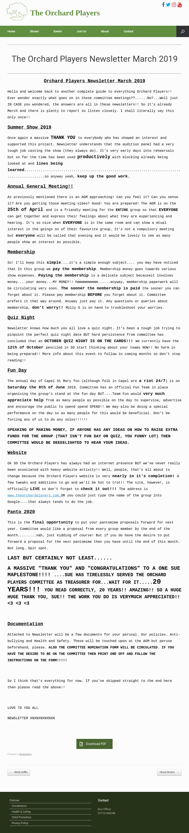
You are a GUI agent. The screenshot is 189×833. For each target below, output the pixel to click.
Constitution (19, 805)
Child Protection (21, 817)
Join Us (81, 31)
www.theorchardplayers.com (33, 496)
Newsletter (25, 754)
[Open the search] (182, 31)
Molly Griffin (19, 772)
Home (11, 31)
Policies (14, 800)
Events (58, 31)
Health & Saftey (21, 811)
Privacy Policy (20, 823)
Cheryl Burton (169, 772)
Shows (34, 31)
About (105, 31)
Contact (128, 31)
